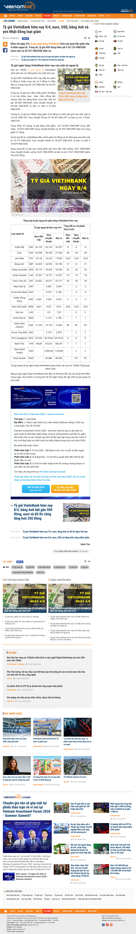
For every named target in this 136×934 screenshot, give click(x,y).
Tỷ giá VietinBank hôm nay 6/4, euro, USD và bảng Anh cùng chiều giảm (56, 537)
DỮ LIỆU (101, 16)
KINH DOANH (91, 16)
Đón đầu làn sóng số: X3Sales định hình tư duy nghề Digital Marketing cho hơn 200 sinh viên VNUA (46, 659)
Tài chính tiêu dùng (90, 21)
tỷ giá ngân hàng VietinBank (45, 43)
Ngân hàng (23, 21)
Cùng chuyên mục (60, 579)
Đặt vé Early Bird (35, 488)
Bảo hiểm (51, 21)
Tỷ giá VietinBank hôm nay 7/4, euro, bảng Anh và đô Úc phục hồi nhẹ (55, 531)
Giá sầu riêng (26, 899)
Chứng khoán (12, 690)
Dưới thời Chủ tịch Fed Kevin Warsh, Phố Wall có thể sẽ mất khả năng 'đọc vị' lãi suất (120, 849)
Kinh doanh (75, 857)
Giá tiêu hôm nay (91, 895)
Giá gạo (47, 899)
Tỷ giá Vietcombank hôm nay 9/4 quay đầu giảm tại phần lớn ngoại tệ (48, 56)
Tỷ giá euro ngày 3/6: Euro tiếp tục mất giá (22, 617)
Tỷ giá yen (48, 895)
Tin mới (12, 652)
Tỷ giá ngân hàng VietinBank (22, 572)
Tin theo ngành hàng (107, 23)
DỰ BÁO (20, 16)
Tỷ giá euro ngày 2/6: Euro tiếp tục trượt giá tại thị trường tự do (25, 623)
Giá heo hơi (69, 895)
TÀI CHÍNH (47, 16)
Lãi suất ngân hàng (106, 895)
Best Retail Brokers (69, 899)
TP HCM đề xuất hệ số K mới (75, 777)
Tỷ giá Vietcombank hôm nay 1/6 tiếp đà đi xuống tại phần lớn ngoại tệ (25, 636)
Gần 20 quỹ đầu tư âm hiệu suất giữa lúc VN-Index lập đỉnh (80, 806)
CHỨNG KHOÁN (67, 16)
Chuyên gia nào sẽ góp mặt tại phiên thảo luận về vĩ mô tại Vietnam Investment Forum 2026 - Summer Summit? (26, 809)
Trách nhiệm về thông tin (15, 931)
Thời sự (9, 678)
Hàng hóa (10, 701)
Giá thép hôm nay (13, 899)
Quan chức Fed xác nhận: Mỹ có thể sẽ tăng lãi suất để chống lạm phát (17, 778)
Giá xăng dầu (120, 895)
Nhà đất (66, 782)
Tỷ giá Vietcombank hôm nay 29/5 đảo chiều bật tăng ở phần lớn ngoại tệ (69, 632)
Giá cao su (56, 899)
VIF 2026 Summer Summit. (52, 472)
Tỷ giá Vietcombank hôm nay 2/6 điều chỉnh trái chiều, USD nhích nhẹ (24, 630)
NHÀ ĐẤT (56, 16)
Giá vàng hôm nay (13, 895)
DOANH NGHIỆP (80, 16)
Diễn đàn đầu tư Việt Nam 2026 (89, 899)
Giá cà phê (79, 895)
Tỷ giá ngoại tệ (27, 895)
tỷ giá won (40, 572)
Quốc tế (5, 785)
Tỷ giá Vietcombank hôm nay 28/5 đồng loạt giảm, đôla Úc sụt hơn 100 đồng (70, 639)
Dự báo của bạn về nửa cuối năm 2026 (65, 489)
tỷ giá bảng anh (59, 567)
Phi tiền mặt (72, 21)
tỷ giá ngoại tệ (36, 70)
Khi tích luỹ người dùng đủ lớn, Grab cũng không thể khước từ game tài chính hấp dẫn (81, 849)
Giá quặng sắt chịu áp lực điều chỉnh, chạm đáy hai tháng (33, 697)
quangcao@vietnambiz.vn (116, 920)
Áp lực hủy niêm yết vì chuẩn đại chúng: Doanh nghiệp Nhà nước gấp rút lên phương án (81, 828)
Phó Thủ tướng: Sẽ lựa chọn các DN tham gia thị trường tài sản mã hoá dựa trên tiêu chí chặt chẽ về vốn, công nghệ (46, 673)
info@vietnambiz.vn (19, 929)
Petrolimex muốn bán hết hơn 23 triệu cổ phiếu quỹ (46, 740)
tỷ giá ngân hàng (44, 567)
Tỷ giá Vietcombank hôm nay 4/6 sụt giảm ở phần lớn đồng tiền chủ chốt (24, 609)
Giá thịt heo (38, 899)
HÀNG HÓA (29, 16)
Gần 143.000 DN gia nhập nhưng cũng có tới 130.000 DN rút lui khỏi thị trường (120, 869)
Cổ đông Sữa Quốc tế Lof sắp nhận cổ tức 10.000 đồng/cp (46, 778)
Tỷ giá (61, 21)
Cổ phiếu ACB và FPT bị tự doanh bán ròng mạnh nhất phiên (35, 686)
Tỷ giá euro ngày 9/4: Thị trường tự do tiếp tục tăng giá (42, 60)
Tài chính (9, 20)
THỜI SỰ (12, 16)
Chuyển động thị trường (16, 664)
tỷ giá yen (84, 567)
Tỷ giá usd (38, 895)
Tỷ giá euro (73, 567)
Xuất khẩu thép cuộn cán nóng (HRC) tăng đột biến (14, 740)
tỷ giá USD (30, 567)
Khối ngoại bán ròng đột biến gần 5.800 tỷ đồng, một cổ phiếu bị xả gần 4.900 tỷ (121, 808)
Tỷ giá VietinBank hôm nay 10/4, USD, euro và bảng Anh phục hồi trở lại (73, 96)
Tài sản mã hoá (38, 21)
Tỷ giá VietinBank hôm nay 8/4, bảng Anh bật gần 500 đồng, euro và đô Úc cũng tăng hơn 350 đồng (33, 512)
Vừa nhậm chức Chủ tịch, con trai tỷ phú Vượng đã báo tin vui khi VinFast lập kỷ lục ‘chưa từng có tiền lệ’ (80, 870)
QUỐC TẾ (38, 16)
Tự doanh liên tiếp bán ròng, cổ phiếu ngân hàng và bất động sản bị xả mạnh (77, 742)
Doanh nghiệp (38, 785)
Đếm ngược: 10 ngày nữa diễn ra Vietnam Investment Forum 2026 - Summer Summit (32, 876)
